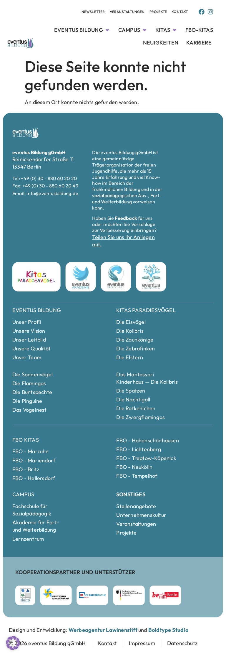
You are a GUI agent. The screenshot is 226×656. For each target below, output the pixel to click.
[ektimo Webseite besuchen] (25, 595)
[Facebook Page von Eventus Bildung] (202, 12)
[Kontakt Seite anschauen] (180, 11)
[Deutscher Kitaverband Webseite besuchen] (56, 595)
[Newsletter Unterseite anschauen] (93, 11)
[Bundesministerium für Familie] (129, 595)
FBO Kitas (25, 439)
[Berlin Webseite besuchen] (165, 595)
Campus (23, 494)
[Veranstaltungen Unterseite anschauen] (127, 11)
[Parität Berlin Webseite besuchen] (92, 595)
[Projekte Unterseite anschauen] (158, 11)
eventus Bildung (36, 310)
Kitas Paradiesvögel (146, 310)
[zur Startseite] (47, 643)
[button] (13, 643)
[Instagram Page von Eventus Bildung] (210, 12)
